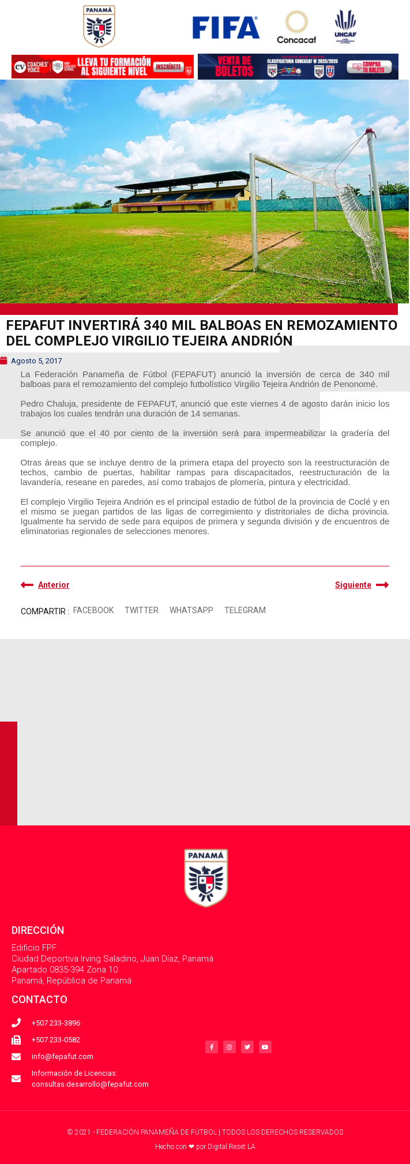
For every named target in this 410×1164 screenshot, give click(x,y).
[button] (93, 610)
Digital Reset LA (231, 1147)
